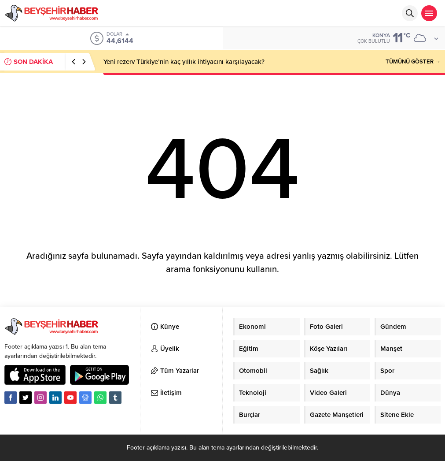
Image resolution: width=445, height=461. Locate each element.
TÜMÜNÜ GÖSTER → (413, 61)
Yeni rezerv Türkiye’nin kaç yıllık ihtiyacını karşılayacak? (184, 62)
